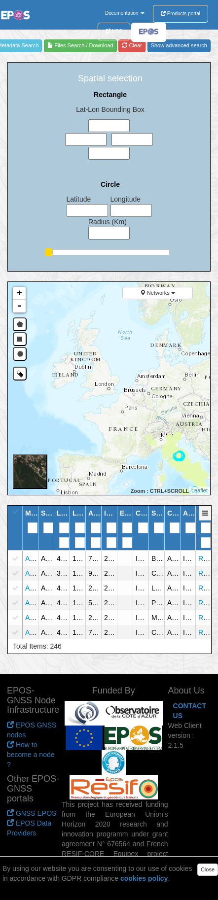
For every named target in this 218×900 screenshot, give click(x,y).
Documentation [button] (125, 13)
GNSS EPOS (31, 813)
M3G (114, 31)
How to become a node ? (31, 754)
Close (208, 869)
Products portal (180, 13)
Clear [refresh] (132, 45)
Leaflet (199, 490)
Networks (157, 293)
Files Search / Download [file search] (80, 45)
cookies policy (144, 878)
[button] (205, 518)
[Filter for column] (32, 527)
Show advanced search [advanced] (179, 45)
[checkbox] (15, 558)
